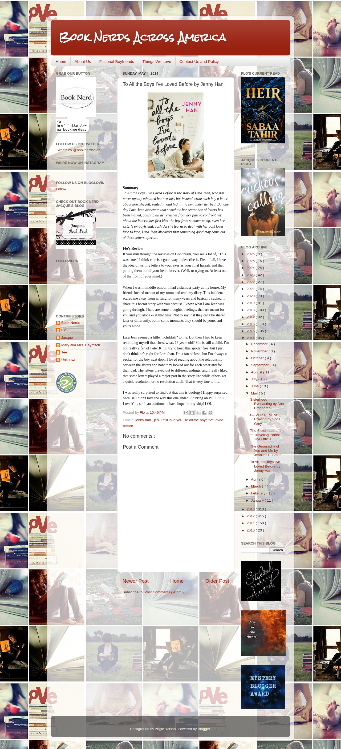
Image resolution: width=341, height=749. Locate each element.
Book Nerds (70, 325)
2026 (251, 254)
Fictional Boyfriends (116, 61)
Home (61, 61)
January (258, 500)
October (258, 358)
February (258, 493)
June (255, 386)
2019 (251, 303)
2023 (251, 275)
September (260, 365)
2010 (251, 530)
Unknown (68, 362)
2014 (251, 338)
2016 (251, 324)
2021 (251, 289)
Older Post (217, 581)
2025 (251, 261)
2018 (251, 310)
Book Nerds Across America (142, 37)
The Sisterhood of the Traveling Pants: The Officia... (267, 435)
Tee (64, 355)
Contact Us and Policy (199, 61)
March (256, 486)
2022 (251, 282)
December (260, 344)
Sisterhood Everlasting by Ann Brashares (267, 403)
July (254, 379)
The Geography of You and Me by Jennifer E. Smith (266, 450)
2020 (251, 296)
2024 (251, 268)
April (255, 479)
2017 (251, 317)
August (257, 372)
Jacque (67, 340)
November (260, 351)
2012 (251, 516)
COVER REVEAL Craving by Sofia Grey (265, 419)
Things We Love (156, 61)
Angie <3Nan (165, 729)
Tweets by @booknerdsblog (78, 152)
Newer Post (136, 581)
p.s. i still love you (168, 420)
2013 (251, 509)
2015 (251, 331)
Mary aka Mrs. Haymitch (80, 347)
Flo (63, 333)
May (255, 393)
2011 (251, 523)
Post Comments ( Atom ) (164, 592)
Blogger (204, 729)
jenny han (143, 420)
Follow (61, 191)
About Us (83, 61)
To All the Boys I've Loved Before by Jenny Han (265, 466)
